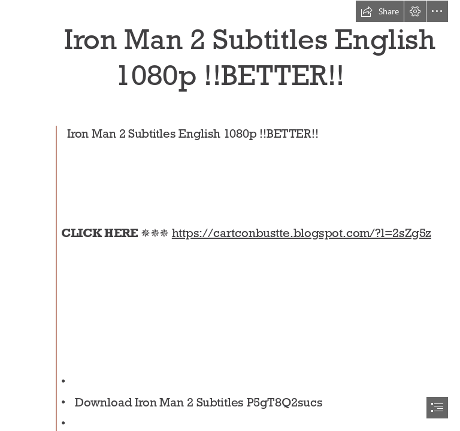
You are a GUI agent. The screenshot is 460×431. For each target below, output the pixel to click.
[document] (230, 215)
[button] (380, 11)
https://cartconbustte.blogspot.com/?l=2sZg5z (301, 233)
